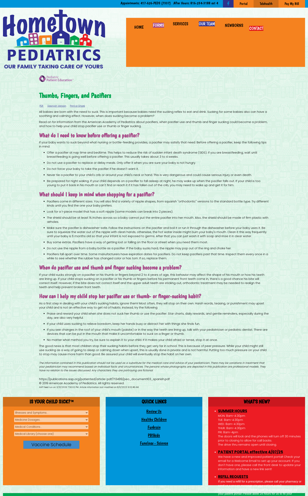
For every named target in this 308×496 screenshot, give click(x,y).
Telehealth (266, 3)
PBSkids (154, 435)
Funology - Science (154, 443)
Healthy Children (154, 419)
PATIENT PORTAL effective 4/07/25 (250, 452)
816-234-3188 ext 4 (204, 3)
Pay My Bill (292, 3)
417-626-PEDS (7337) (155, 3)
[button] (181, 23)
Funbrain (154, 427)
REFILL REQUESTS (233, 476)
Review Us (153, 411)
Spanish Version (56, 105)
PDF (41, 105)
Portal (244, 3)
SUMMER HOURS (232, 411)
